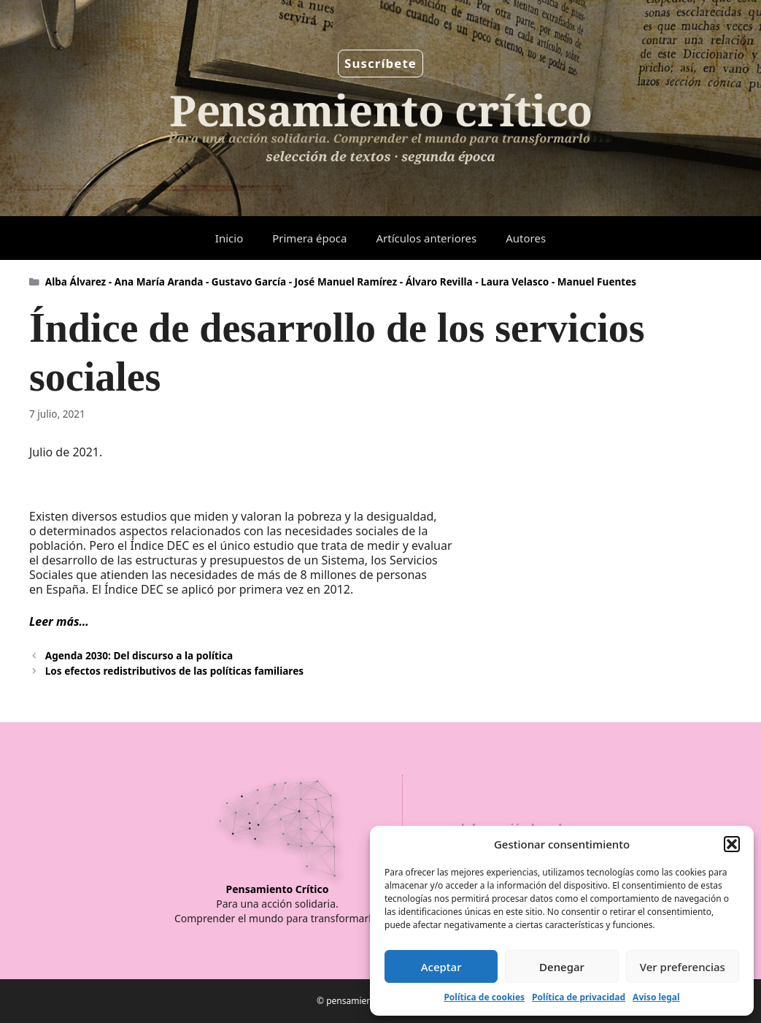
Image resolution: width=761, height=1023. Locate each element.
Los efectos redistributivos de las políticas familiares (174, 671)
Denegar (561, 966)
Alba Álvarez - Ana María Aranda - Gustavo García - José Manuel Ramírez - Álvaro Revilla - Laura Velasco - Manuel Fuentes (340, 281)
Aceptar (441, 966)
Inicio (229, 238)
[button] (732, 844)
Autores (526, 238)
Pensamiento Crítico (277, 889)
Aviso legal (656, 997)
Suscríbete (380, 63)
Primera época (309, 238)
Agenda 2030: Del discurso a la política (139, 655)
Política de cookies (484, 997)
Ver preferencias (682, 966)
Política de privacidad (578, 997)
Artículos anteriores (426, 238)
